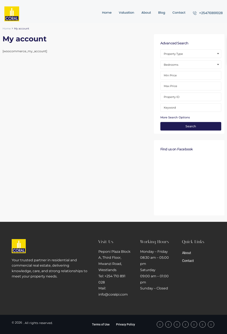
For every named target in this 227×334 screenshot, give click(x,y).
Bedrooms (171, 64)
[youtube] (202, 324)
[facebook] (160, 324)
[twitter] (185, 324)
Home (107, 12)
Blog (161, 12)
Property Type (173, 53)
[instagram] (211, 324)
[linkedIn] (194, 324)
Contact (178, 12)
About (146, 12)
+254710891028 (211, 13)
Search (190, 126)
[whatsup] (168, 324)
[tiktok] (177, 324)
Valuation (126, 12)
